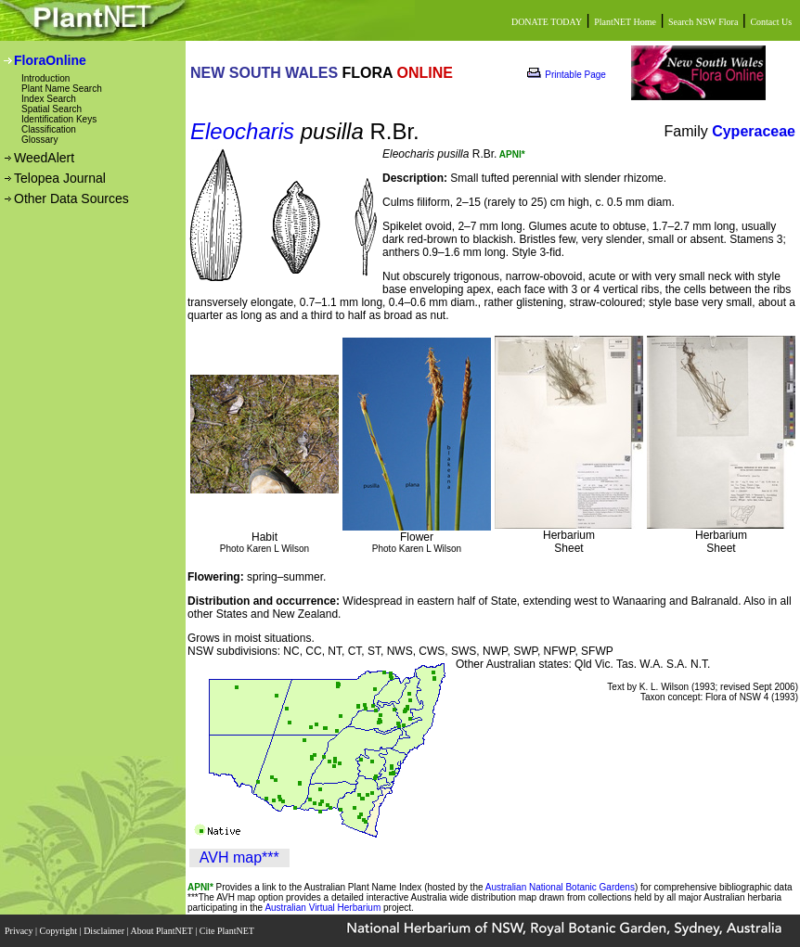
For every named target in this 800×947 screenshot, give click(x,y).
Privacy (20, 931)
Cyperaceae (753, 131)
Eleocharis (242, 131)
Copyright (60, 931)
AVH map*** (239, 857)
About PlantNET (162, 931)
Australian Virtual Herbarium (323, 907)
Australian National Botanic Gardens (560, 887)
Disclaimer (105, 931)
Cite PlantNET (228, 931)
